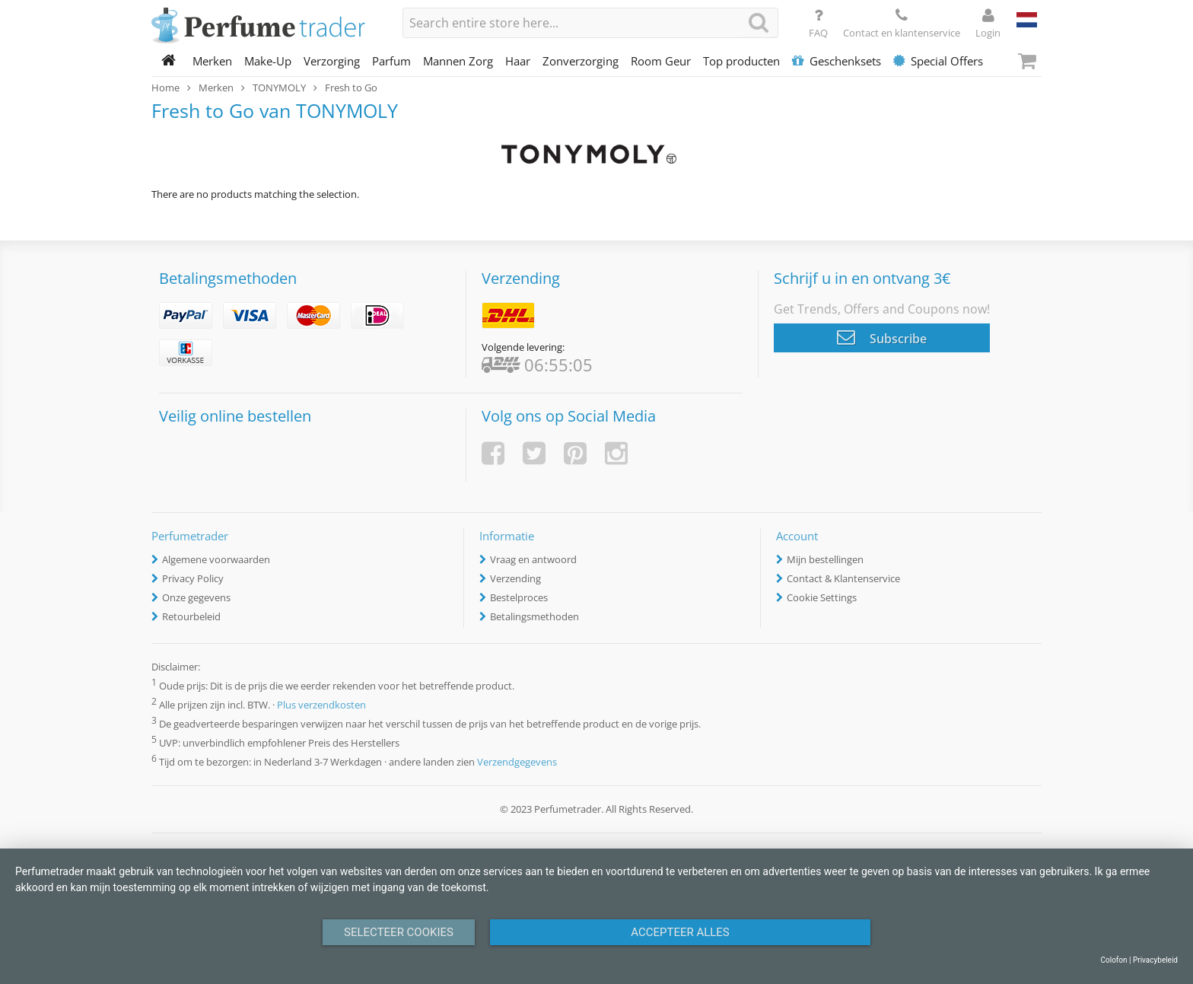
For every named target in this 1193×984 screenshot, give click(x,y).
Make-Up (267, 60)
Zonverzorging (580, 60)
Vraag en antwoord (533, 559)
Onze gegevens (196, 597)
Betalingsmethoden (534, 616)
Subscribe (882, 337)
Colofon (1113, 960)
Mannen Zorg (458, 60)
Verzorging (332, 60)
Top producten (741, 60)
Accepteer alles (680, 932)
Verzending (515, 578)
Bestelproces (519, 597)
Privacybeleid (1155, 960)
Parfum (391, 60)
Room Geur (661, 60)
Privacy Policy (193, 578)
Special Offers (938, 60)
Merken (212, 60)
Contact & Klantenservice (843, 578)
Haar (517, 60)
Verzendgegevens (517, 762)
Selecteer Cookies (398, 932)
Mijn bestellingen (825, 559)
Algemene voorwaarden (216, 559)
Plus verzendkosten (321, 705)
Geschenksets (836, 60)
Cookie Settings (822, 597)
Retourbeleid (191, 616)
